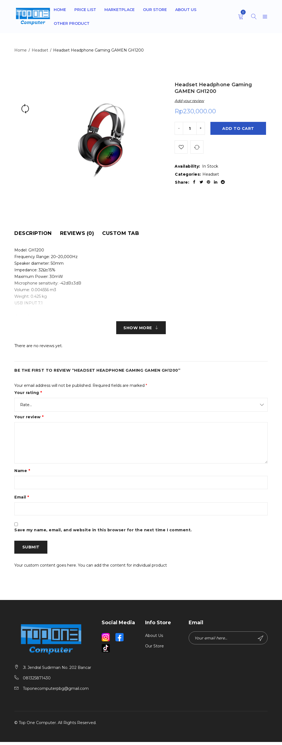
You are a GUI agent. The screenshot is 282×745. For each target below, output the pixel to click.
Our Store (154, 649)
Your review (29, 417)
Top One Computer (37, 725)
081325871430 (37, 681)
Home (20, 50)
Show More (137, 328)
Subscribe (260, 641)
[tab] (33, 233)
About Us (154, 638)
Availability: (187, 167)
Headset (40, 50)
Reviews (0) (77, 233)
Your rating (28, 393)
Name (22, 471)
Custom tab (120, 233)
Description (33, 233)
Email (21, 498)
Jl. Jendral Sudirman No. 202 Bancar (57, 670)
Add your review (189, 100)
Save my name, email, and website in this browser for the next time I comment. (103, 532)
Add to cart (239, 128)
